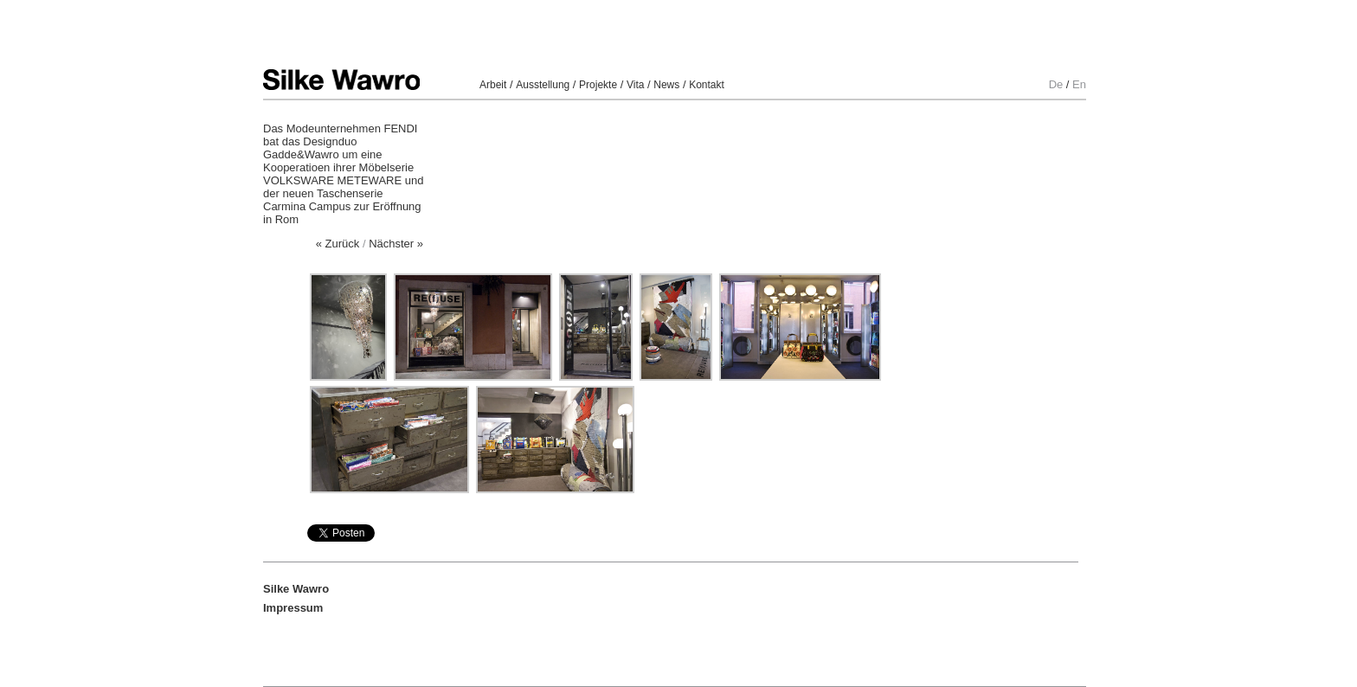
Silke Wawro (341, 79)
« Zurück (338, 243)
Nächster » (396, 243)
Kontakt (706, 85)
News (666, 85)
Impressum (293, 607)
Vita (635, 85)
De (1056, 84)
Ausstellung (542, 85)
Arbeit (492, 85)
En (1079, 84)
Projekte (598, 85)
